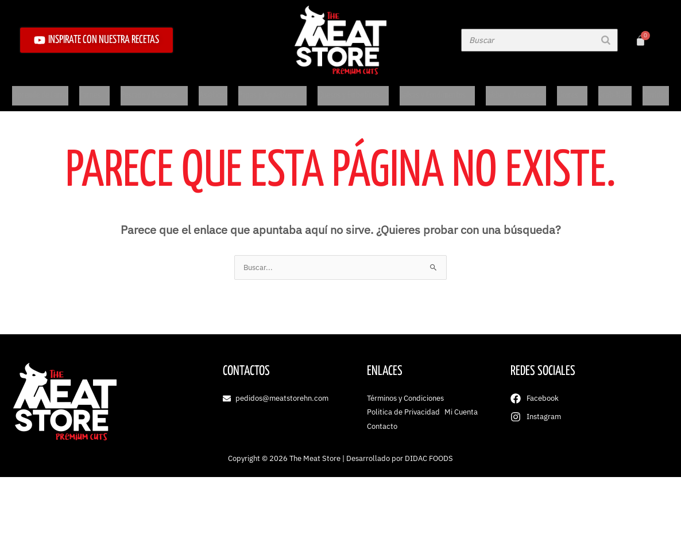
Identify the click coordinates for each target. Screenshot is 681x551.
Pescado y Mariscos (154, 91)
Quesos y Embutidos (352, 91)
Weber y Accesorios (515, 91)
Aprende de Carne (43, 91)
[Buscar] (605, 40)
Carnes (95, 91)
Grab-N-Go (613, 91)
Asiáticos (213, 91)
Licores (571, 91)
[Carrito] (640, 40)
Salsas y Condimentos (436, 91)
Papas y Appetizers (271, 91)
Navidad (653, 91)
